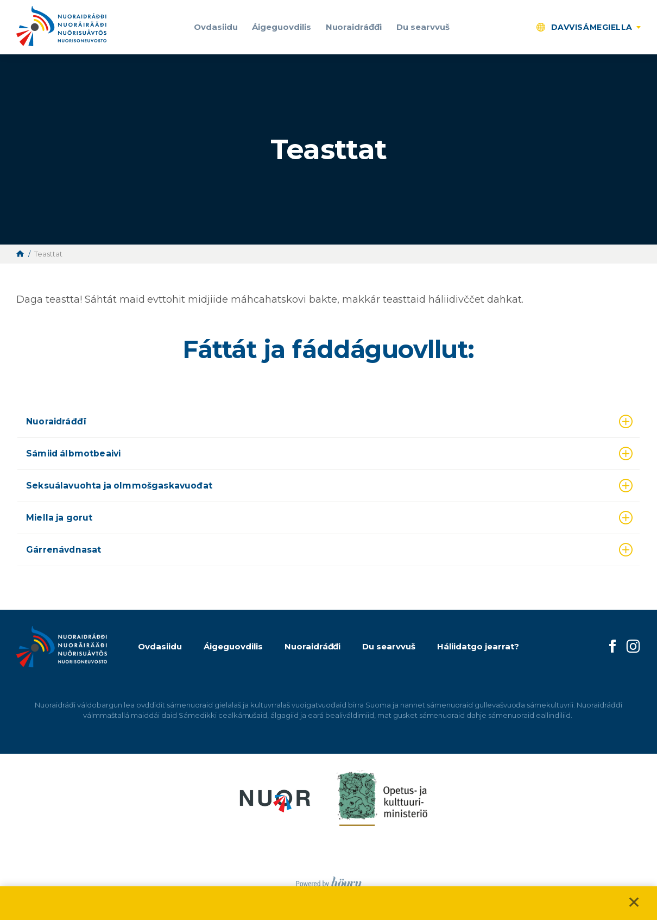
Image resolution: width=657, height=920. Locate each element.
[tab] (328, 422)
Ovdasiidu (216, 27)
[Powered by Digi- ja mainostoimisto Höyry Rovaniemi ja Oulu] (329, 880)
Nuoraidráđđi (354, 27)
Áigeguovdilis (281, 27)
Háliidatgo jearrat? (478, 646)
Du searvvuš (423, 27)
